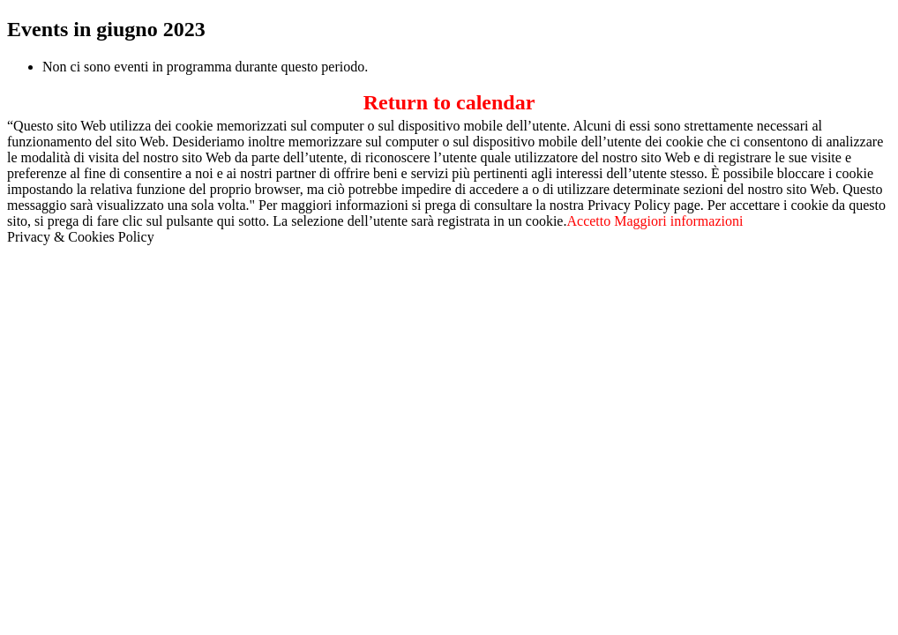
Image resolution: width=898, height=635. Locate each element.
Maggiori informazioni (678, 220)
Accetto (588, 220)
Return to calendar (449, 102)
